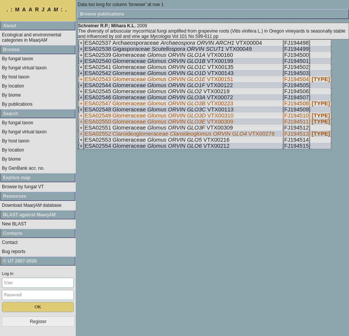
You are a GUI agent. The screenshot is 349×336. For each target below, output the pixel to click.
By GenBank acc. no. (23, 168)
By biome (11, 95)
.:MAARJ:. (37, 9)
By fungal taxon (17, 58)
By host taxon (16, 77)
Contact (9, 242)
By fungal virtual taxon (24, 67)
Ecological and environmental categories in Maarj (31, 37)
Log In (8, 273)
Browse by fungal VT (23, 186)
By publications (17, 104)
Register (38, 321)
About (9, 25)
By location (13, 86)
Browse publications (102, 14)
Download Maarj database (31, 205)
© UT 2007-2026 (20, 261)
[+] (81, 43)
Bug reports (13, 251)
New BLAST (14, 224)
